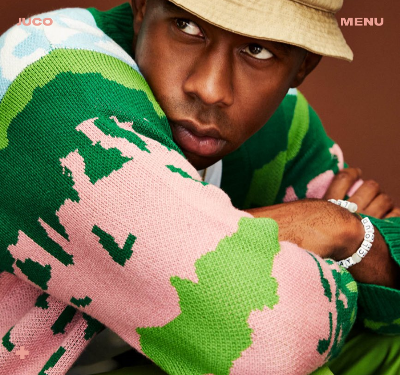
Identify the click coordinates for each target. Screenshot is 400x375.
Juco (34, 21)
